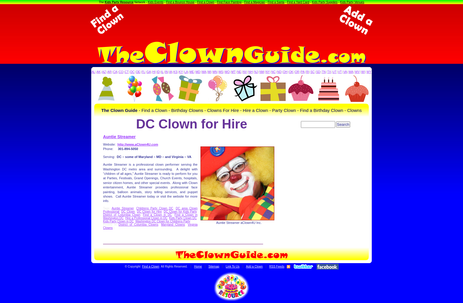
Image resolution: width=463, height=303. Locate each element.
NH (250, 72)
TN (324, 72)
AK (98, 72)
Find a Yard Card (298, 2)
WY (368, 72)
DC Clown (128, 211)
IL (162, 72)
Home (198, 266)
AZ (104, 72)
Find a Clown (205, 2)
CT (127, 72)
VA (345, 72)
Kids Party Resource (119, 2)
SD (318, 72)
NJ (256, 72)
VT (340, 72)
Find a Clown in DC (157, 214)
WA (351, 72)
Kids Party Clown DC (183, 218)
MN (215, 72)
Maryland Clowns (173, 224)
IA (170, 72)
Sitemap (213, 266)
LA (186, 72)
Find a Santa (276, 2)
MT (233, 72)
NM (262, 72)
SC (312, 72)
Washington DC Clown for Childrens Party (162, 221)
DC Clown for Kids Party (180, 211)
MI (209, 72)
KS (175, 72)
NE (239, 72)
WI (363, 72)
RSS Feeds (276, 266)
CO (121, 72)
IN (166, 72)
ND (279, 72)
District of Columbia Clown (121, 214)
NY (267, 72)
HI (153, 72)
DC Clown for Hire (149, 211)
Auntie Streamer (119, 136)
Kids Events (156, 2)
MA (204, 72)
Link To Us (233, 266)
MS (221, 72)
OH (285, 72)
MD (198, 72)
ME (192, 72)
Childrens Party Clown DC (154, 208)
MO (227, 72)
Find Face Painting (229, 2)
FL (143, 72)
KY (181, 72)
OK (291, 72)
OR (297, 72)
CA (115, 72)
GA (149, 72)
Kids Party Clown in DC (118, 221)
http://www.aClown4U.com (138, 144)
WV (357, 72)
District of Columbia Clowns (138, 224)
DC (132, 72)
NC (273, 72)
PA (303, 72)
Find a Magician (254, 2)
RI (307, 72)
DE (138, 72)
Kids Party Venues (352, 2)
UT (334, 72)
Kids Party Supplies (325, 2)
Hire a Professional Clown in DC (146, 218)
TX (329, 72)
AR (109, 72)
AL (93, 72)
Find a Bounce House (180, 2)
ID (158, 72)
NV (245, 72)
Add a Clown (254, 266)
